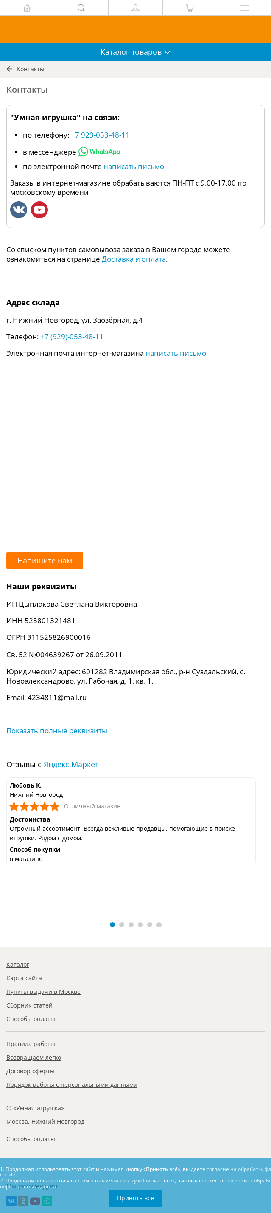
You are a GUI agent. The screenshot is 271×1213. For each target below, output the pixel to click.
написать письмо (133, 166)
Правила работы (30, 1044)
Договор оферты (30, 1071)
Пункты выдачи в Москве (43, 992)
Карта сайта (24, 978)
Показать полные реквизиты (56, 730)
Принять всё (135, 1198)
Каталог (17, 964)
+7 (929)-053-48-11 (71, 336)
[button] (112, 924)
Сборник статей (29, 1005)
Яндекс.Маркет (71, 764)
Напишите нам (44, 560)
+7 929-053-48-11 (100, 135)
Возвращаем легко (33, 1057)
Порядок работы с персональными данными (71, 1085)
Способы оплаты (30, 1019)
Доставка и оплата (134, 259)
